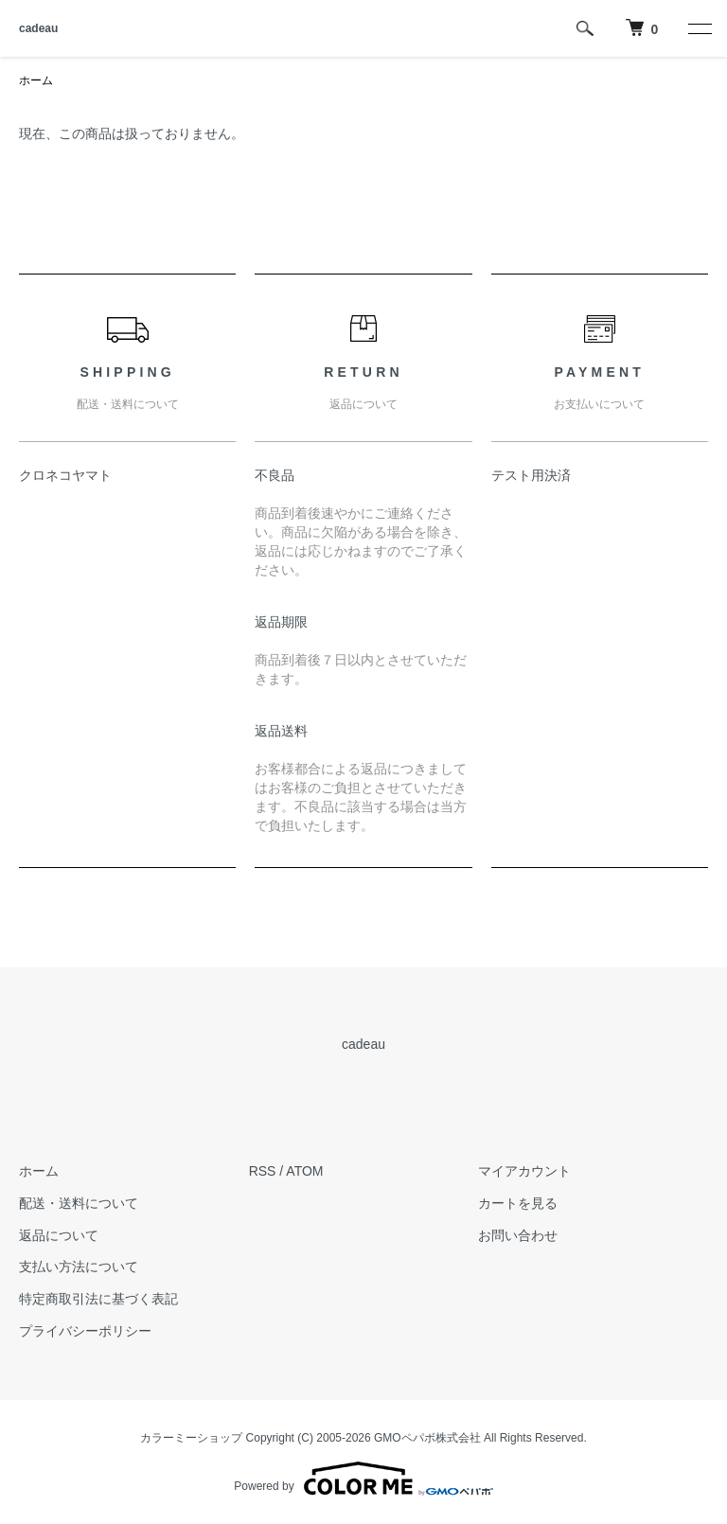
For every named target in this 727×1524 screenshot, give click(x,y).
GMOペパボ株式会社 (427, 1437)
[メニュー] (698, 28)
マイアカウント (524, 1170)
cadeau (38, 28)
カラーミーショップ (191, 1437)
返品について (58, 1235)
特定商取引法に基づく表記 (98, 1298)
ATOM (304, 1170)
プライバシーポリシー (85, 1330)
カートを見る (518, 1203)
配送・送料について (78, 1203)
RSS (262, 1170)
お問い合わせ (518, 1235)
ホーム (36, 80)
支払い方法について (78, 1266)
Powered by (363, 1479)
